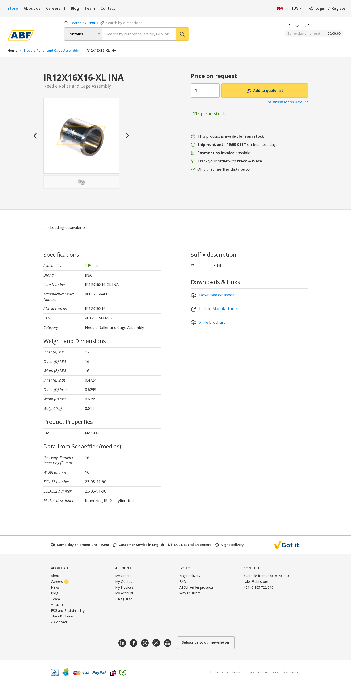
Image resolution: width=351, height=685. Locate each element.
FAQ (182, 581)
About (55, 576)
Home (12, 50)
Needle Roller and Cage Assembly (52, 50)
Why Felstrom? (190, 593)
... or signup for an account (286, 102)
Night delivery (189, 576)
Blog (75, 8)
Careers (55, 8)
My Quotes (123, 581)
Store (13, 8)
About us (32, 8)
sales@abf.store (256, 581)
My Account (124, 593)
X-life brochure (208, 323)
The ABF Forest (63, 616)
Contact (108, 8)
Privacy (249, 672)
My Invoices (124, 587)
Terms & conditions (225, 672)
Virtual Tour (60, 604)
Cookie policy (268, 672)
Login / (319, 8)
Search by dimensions (121, 23)
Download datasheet (213, 295)
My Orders (123, 576)
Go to (184, 568)
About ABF (60, 568)
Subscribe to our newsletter (206, 642)
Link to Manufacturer (214, 309)
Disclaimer (290, 672)
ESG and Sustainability (68, 610)
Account (123, 568)
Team (90, 8)
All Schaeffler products (196, 587)
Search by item (79, 23)
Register (339, 8)
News (55, 587)
